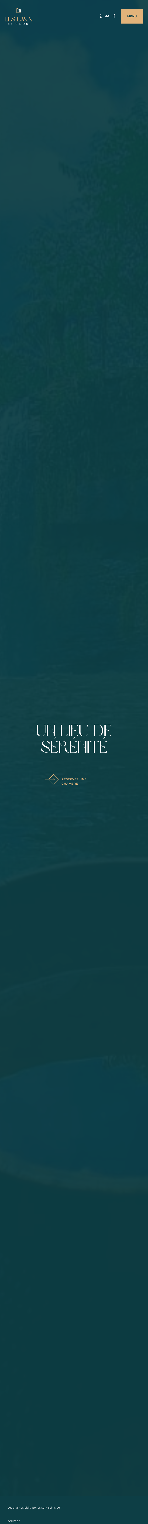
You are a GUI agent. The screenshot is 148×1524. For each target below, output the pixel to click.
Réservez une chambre (68, 781)
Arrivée (14, 1521)
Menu (132, 16)
